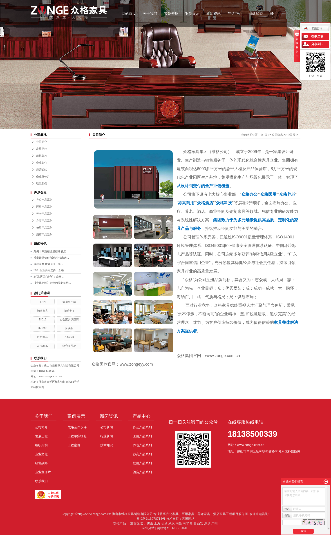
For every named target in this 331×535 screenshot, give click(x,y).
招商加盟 (255, 14)
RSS (175, 528)
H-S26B (42, 328)
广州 (214, 523)
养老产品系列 (44, 213)
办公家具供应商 (69, 319)
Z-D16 (42, 319)
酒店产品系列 (44, 234)
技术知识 (106, 445)
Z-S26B (69, 337)
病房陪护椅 (69, 302)
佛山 (150, 523)
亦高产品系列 (44, 220)
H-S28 (42, 302)
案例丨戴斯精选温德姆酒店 (50, 251)
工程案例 (74, 445)
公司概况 (277, 134)
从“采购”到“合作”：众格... (49, 276)
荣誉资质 (171, 14)
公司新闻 (106, 427)
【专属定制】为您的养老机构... (52, 282)
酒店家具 (42, 310)
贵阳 (193, 523)
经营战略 (41, 169)
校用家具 (42, 337)
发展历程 (41, 148)
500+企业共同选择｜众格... (50, 270)
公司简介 (41, 141)
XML (184, 528)
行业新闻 (106, 436)
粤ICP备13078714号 (150, 518)
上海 (157, 523)
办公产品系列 (44, 199)
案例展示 (192, 14)
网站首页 (129, 14)
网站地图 (163, 528)
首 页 (264, 134)
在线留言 (317, 36)
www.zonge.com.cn (222, 355)
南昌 (179, 523)
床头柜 (69, 328)
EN (272, 14)
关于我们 (150, 14)
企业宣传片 (43, 176)
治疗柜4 (69, 310)
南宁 (186, 523)
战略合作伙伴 (77, 427)
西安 (200, 523)
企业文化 (41, 162)
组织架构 (41, 155)
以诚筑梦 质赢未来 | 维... (48, 264)
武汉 (171, 523)
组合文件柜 (69, 345)
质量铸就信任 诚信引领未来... (51, 257)
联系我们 (41, 183)
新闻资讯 (213, 14)
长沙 (164, 523)
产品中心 (234, 14)
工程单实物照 (77, 436)
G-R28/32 (42, 345)
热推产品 (119, 523)
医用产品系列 (44, 206)
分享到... (317, 44)
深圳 (207, 523)
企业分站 (148, 528)
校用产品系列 (44, 227)
